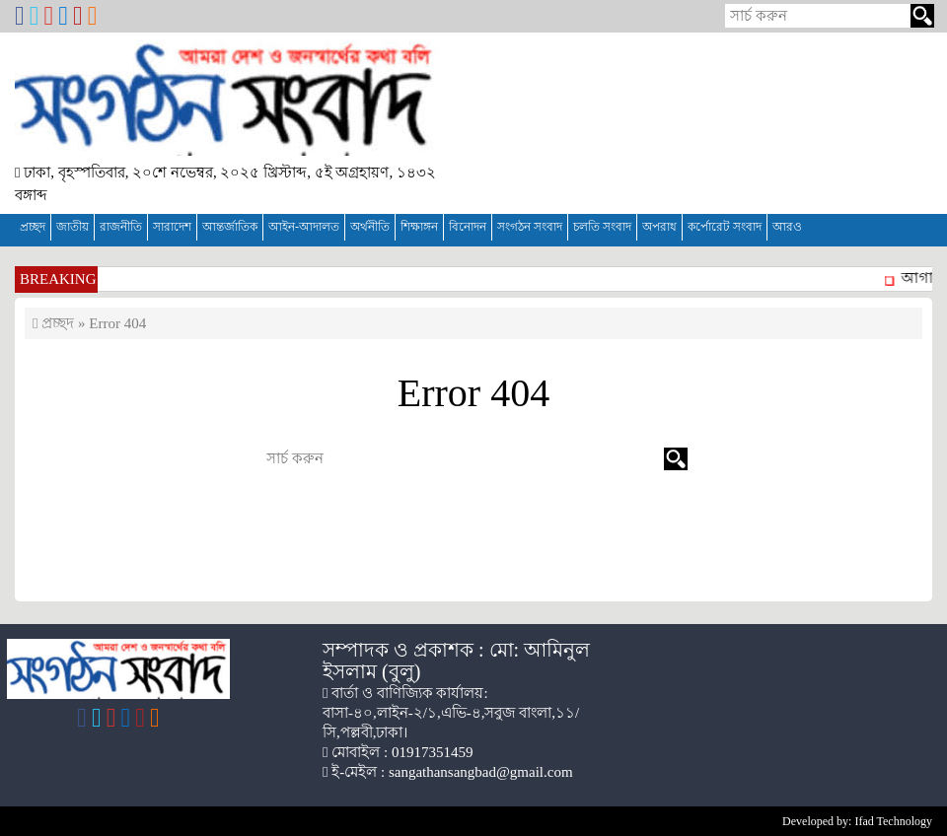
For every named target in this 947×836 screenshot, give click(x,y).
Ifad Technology (893, 821)
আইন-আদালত (303, 227)
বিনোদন (467, 227)
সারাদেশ (172, 227)
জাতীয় (72, 227)
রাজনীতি (121, 227)
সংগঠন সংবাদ (529, 227)
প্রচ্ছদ (32, 227)
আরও (787, 227)
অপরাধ (659, 227)
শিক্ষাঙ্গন (419, 227)
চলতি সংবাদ (602, 227)
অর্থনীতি (370, 227)
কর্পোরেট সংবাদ (725, 227)
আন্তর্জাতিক (229, 227)
